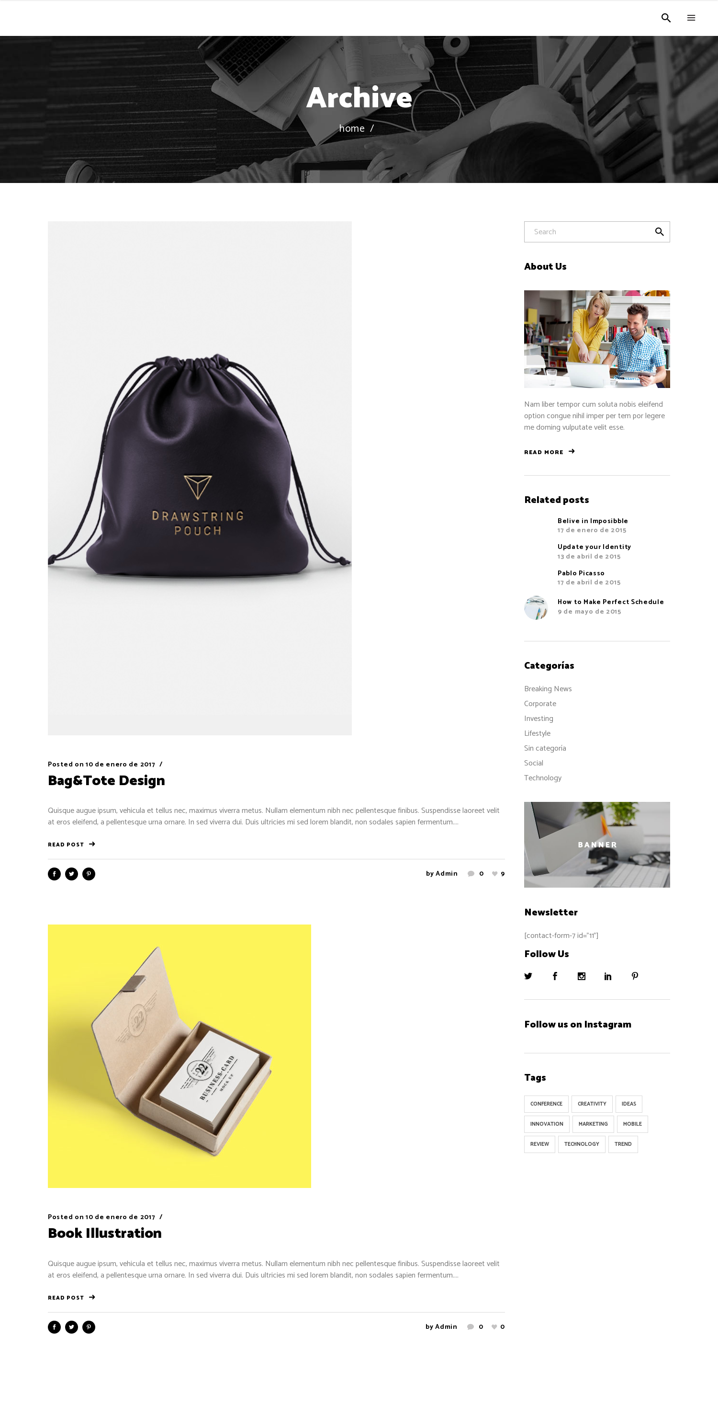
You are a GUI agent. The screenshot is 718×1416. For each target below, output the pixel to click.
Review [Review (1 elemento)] (539, 1144)
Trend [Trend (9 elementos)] (623, 1144)
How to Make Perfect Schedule (611, 602)
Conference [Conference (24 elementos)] (546, 1104)
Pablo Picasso (581, 573)
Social (533, 763)
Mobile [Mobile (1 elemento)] (632, 1124)
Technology (542, 778)
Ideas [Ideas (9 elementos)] (629, 1104)
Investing (538, 718)
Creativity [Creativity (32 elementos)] (592, 1104)
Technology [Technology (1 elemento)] (581, 1144)
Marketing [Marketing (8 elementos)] (593, 1124)
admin (447, 873)
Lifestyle (537, 733)
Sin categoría (545, 748)
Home (352, 129)
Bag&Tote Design (106, 781)
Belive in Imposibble (593, 521)
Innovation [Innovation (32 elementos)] (546, 1124)
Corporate (540, 703)
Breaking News (548, 689)
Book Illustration (105, 1233)
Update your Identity (594, 547)
